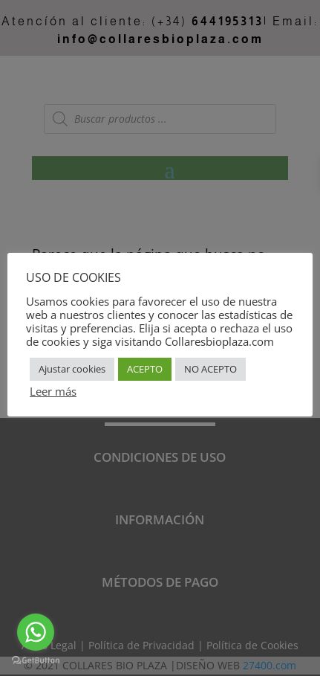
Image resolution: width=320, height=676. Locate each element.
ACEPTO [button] (145, 369)
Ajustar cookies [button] (72, 369)
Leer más (53, 391)
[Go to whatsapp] (35, 632)
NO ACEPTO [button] (210, 369)
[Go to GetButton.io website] (35, 661)
